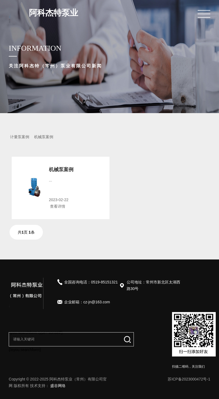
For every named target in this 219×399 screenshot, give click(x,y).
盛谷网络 (58, 385)
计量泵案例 (19, 137)
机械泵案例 (43, 137)
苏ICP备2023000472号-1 (189, 379)
